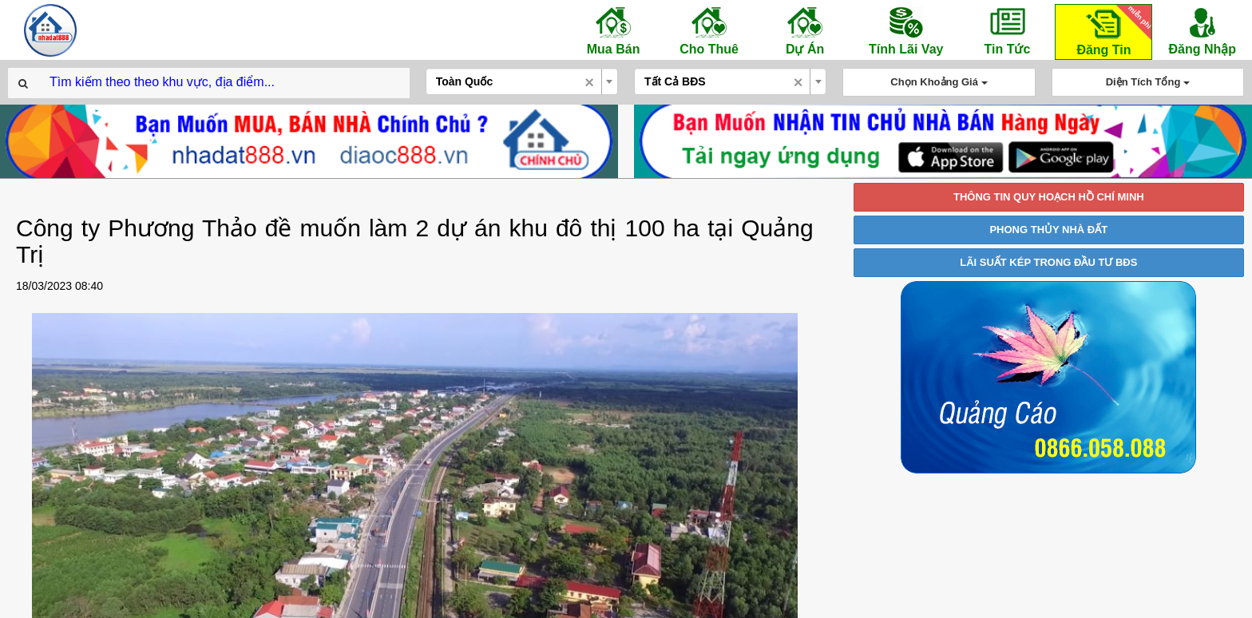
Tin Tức (1007, 30)
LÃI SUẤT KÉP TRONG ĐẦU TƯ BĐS (1048, 262)
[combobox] (522, 81)
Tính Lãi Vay (906, 30)
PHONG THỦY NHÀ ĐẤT (1048, 230)
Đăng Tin (1111, 31)
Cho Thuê (709, 30)
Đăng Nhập (1202, 30)
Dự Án (805, 30)
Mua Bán (613, 30)
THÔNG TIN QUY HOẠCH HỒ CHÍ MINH (1048, 197)
